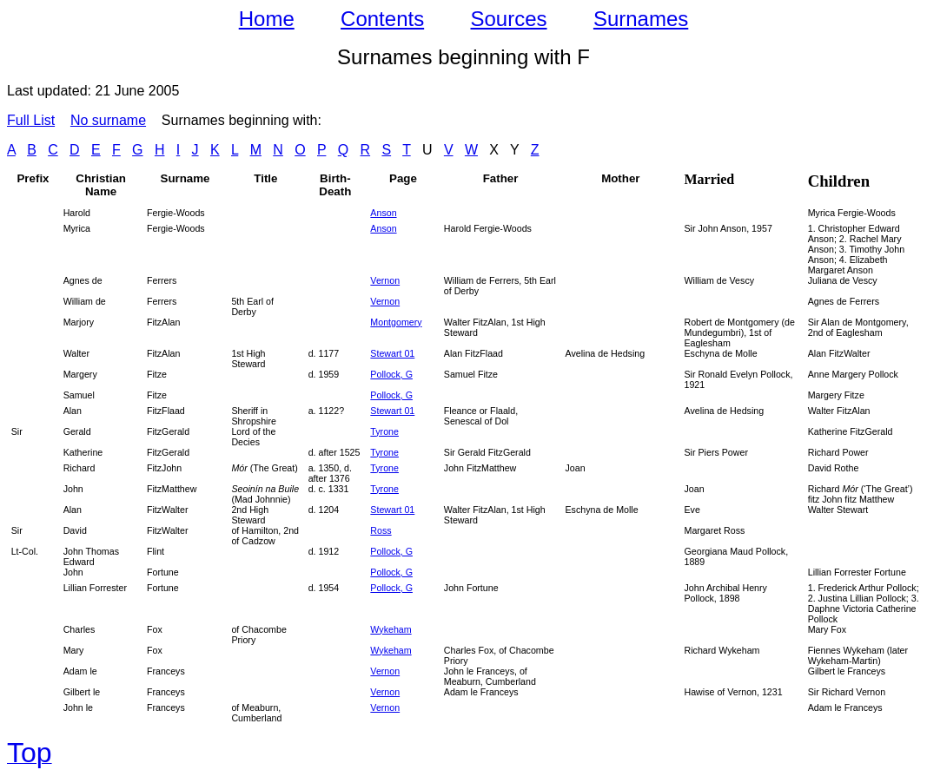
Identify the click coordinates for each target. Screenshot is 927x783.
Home (267, 18)
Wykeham (390, 629)
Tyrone (384, 431)
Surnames (640, 18)
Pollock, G (391, 374)
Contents (382, 18)
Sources (509, 18)
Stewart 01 (392, 353)
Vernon (385, 301)
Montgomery (395, 322)
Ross (380, 530)
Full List (31, 120)
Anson (383, 212)
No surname (108, 120)
